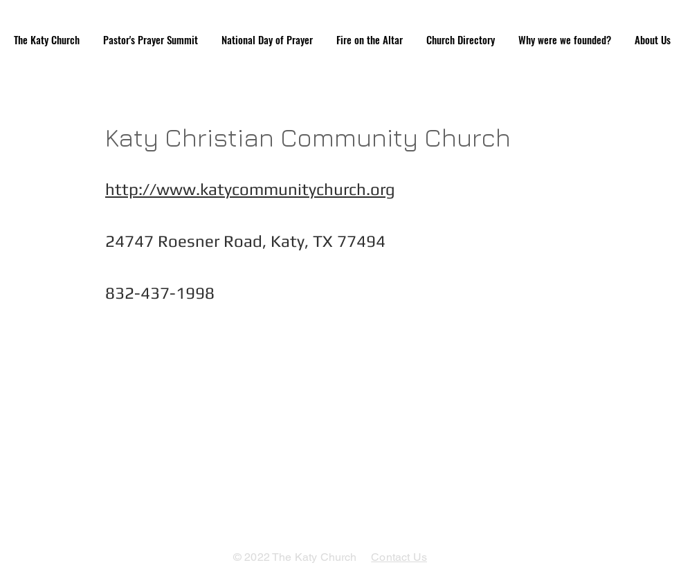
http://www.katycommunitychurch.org (250, 189)
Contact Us (399, 557)
